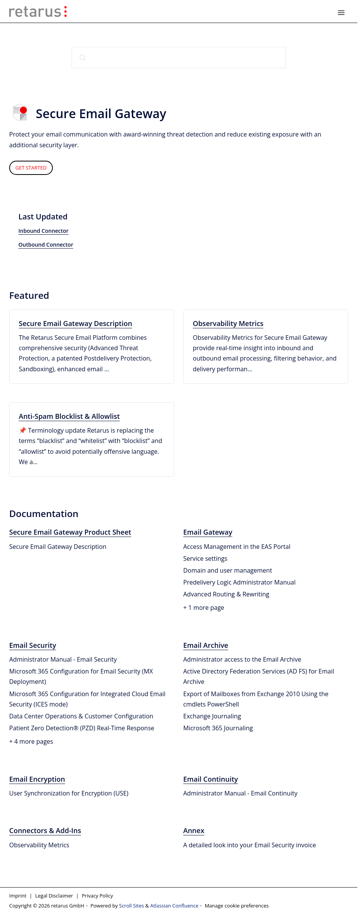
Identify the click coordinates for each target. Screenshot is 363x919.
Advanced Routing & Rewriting (226, 594)
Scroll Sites (131, 905)
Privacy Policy (97, 895)
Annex (193, 830)
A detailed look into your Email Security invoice (249, 845)
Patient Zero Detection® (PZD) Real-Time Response (81, 728)
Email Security (32, 645)
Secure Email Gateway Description (75, 323)
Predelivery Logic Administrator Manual (239, 582)
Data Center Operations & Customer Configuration (81, 716)
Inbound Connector (43, 230)
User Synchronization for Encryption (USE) (68, 793)
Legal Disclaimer (54, 895)
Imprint (17, 895)
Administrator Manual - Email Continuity (240, 793)
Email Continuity (210, 779)
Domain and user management (227, 570)
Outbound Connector (45, 244)
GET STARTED (31, 167)
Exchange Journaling (212, 716)
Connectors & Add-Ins (45, 830)
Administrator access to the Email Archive (242, 659)
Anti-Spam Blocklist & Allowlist (69, 416)
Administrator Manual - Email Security (63, 659)
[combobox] (179, 57)
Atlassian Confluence (174, 905)
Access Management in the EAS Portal (237, 546)
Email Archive (205, 645)
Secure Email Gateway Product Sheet (70, 532)
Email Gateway (207, 532)
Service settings (205, 558)
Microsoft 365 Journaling (218, 728)
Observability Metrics (228, 323)
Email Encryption (37, 779)
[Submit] (83, 57)
